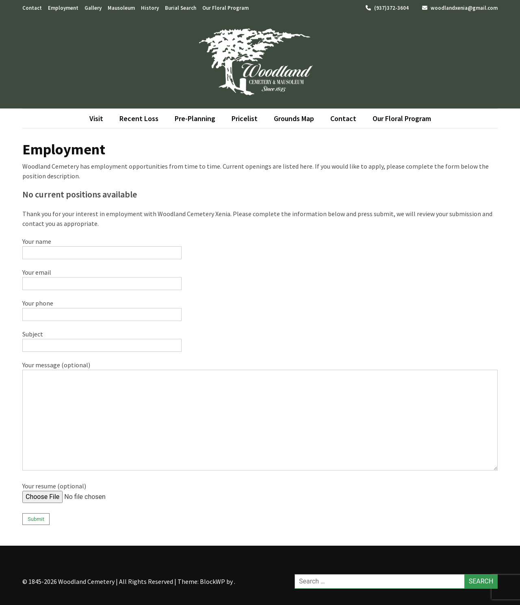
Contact (32, 7)
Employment (63, 7)
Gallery (93, 7)
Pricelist (245, 118)
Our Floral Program (225, 7)
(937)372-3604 (387, 7)
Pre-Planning (195, 118)
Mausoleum (121, 7)
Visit (96, 118)
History (150, 7)
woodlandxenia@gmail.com (460, 7)
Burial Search (180, 7)
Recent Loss (138, 118)
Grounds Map (294, 118)
